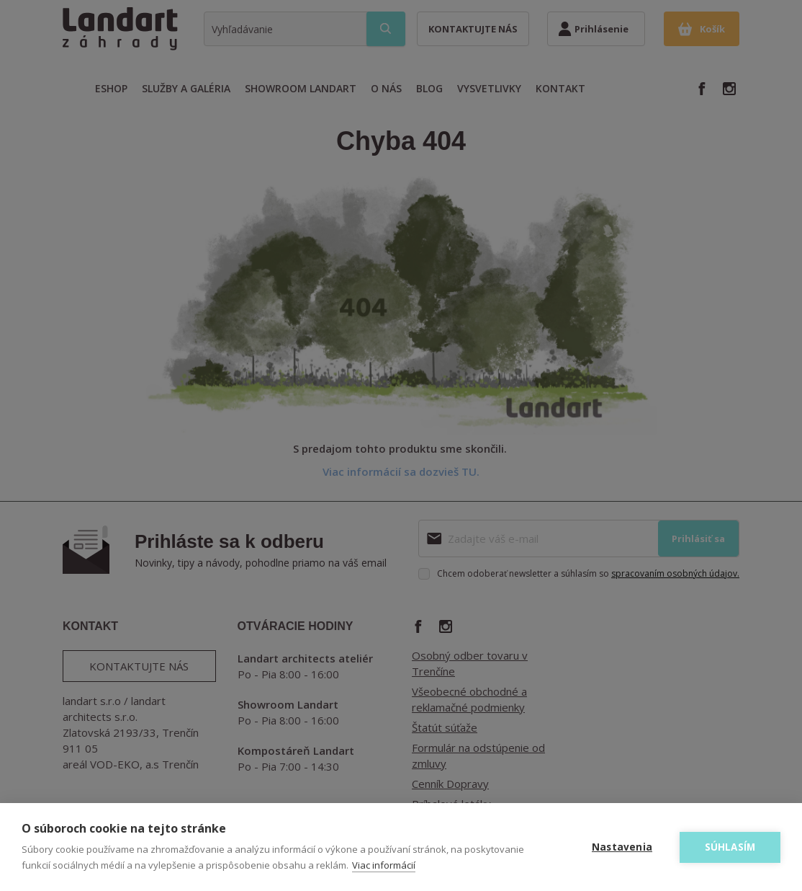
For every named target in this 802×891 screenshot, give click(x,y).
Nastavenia (622, 847)
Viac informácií (383, 865)
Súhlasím (730, 847)
